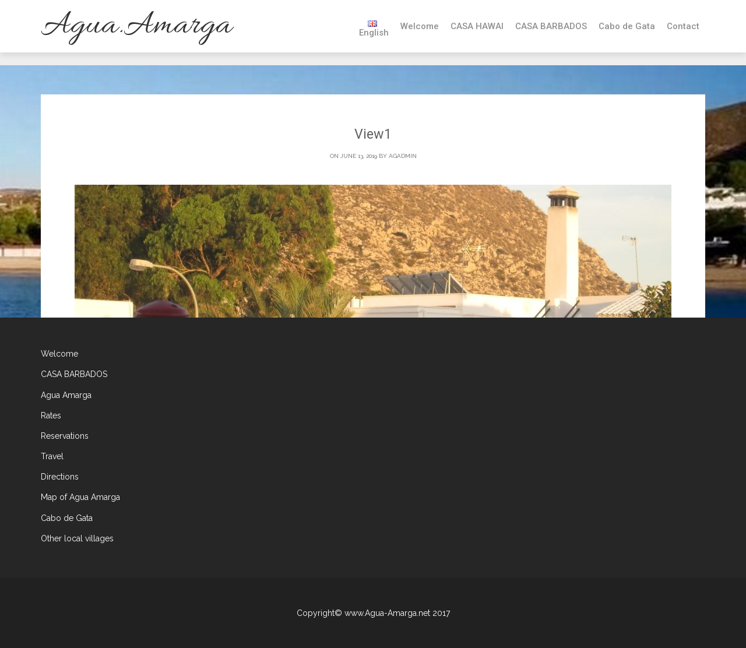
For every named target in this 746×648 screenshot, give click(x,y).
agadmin (403, 156)
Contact (683, 26)
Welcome (419, 26)
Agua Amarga (66, 395)
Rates (51, 415)
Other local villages (77, 538)
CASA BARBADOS (551, 26)
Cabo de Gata (627, 26)
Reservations (65, 436)
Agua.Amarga (136, 26)
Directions (60, 477)
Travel (52, 456)
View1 (373, 134)
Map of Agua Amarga (80, 497)
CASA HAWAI (477, 26)
